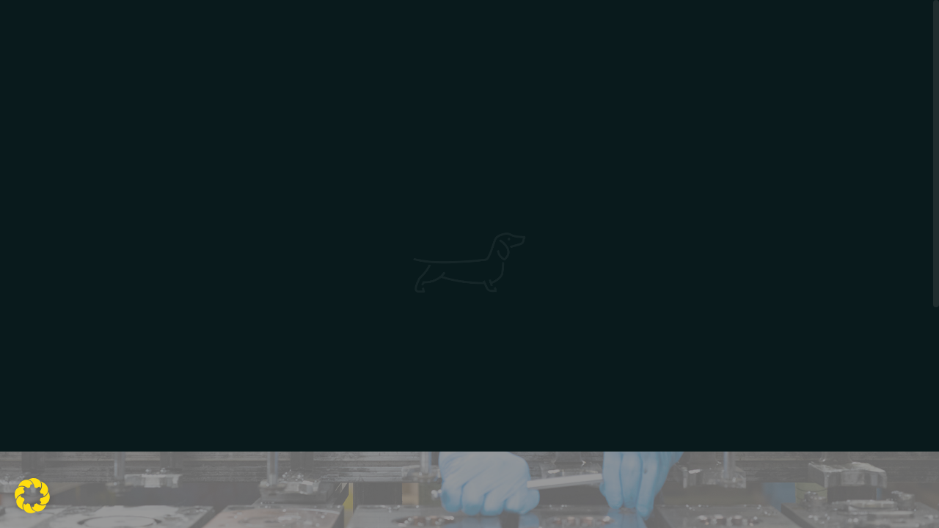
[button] (32, 495)
